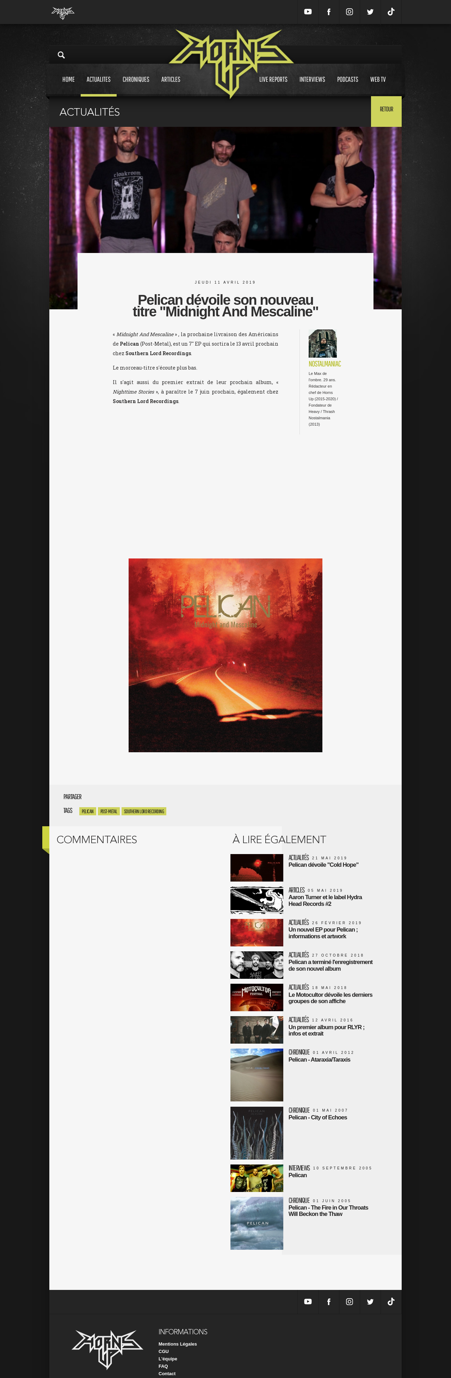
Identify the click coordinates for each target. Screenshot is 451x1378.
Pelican (88, 811)
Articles (170, 86)
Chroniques (136, 86)
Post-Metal (108, 811)
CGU (164, 1338)
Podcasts (347, 86)
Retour (384, 111)
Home (68, 86)
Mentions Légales (178, 1330)
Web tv (378, 86)
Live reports (273, 86)
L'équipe (168, 1345)
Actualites (99, 86)
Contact (167, 1360)
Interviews (312, 86)
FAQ (163, 1352)
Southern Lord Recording (144, 811)
